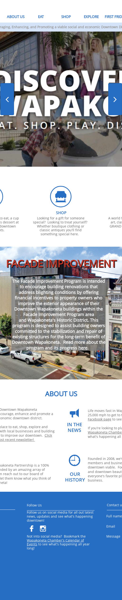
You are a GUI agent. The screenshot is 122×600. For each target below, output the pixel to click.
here (82, 348)
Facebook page (99, 419)
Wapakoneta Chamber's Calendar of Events (55, 542)
